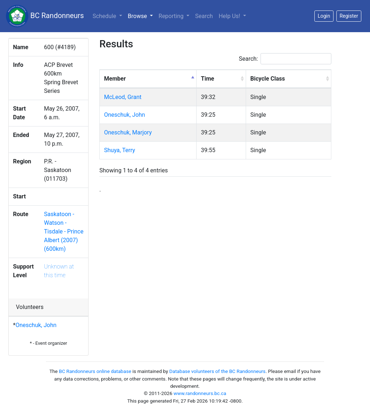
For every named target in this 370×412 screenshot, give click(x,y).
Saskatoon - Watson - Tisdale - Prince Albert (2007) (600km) (63, 231)
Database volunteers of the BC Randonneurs (217, 371)
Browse (142, 16)
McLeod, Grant (123, 97)
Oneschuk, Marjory (128, 132)
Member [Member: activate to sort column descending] (115, 78)
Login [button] (324, 16)
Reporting (172, 16)
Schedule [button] (104, 16)
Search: (285, 58)
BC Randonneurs (45, 16)
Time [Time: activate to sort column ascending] (207, 78)
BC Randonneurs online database (95, 371)
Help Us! (230, 16)
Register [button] (349, 16)
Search (204, 16)
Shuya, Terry (119, 150)
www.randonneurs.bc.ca (199, 393)
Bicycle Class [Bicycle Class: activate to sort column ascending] (267, 78)
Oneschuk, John (36, 325)
